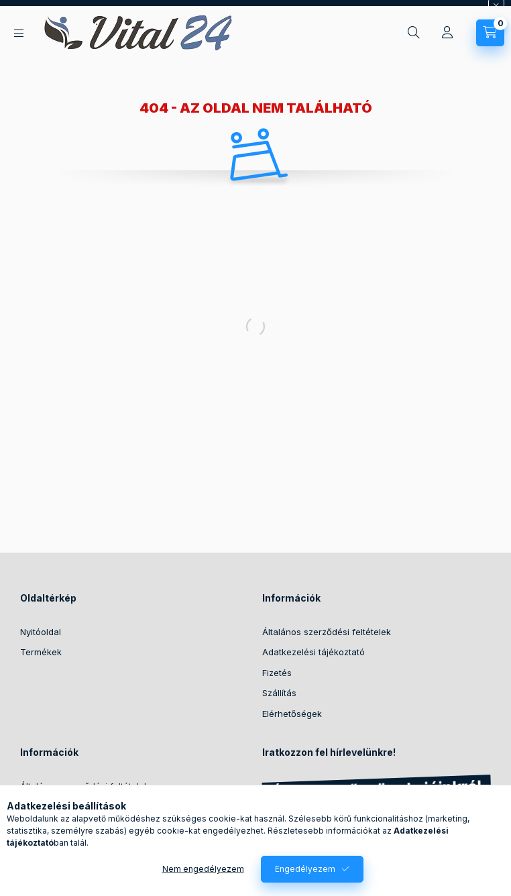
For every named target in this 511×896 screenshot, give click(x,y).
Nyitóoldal (40, 631)
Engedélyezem (305, 869)
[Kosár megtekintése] (490, 32)
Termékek (41, 652)
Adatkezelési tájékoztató (313, 652)
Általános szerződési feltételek (326, 631)
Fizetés (277, 672)
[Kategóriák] (19, 33)
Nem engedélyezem (203, 869)
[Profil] (447, 32)
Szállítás (279, 692)
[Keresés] (413, 32)
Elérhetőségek (292, 713)
